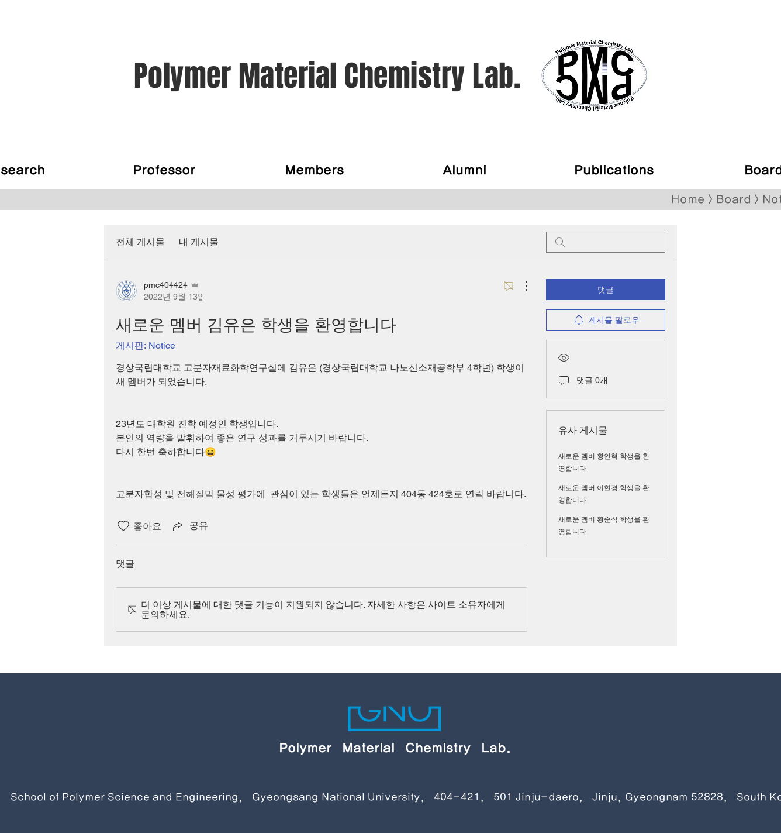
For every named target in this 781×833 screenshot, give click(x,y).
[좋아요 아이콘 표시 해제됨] (123, 526)
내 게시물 (199, 241)
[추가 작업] (520, 286)
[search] (605, 242)
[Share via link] (189, 526)
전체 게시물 (140, 241)
